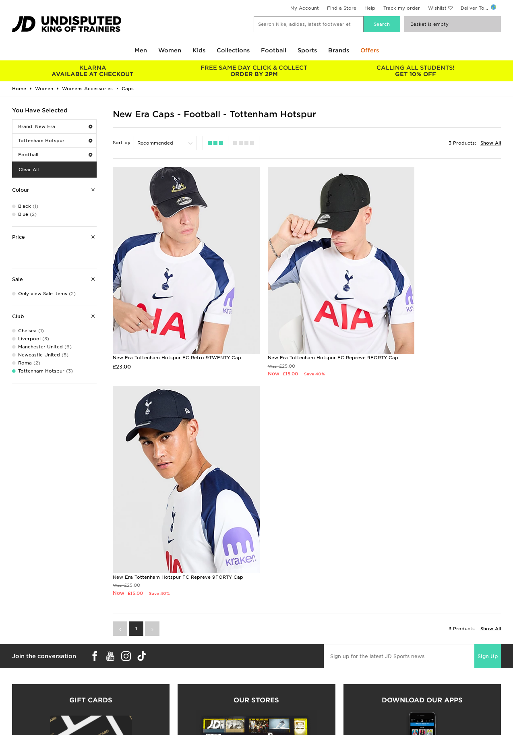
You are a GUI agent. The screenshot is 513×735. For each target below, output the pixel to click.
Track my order (401, 8)
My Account (304, 8)
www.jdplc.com (107, 729)
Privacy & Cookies (402, 664)
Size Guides (21, 664)
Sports (307, 50)
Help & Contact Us (154, 672)
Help (369, 8)
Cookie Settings (400, 680)
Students (18, 655)
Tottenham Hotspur (55, 140)
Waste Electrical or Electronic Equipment (181, 689)
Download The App (31, 689)
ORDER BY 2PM (254, 70)
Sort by (121, 142)
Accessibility (396, 672)
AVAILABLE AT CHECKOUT (92, 70)
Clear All (29, 169)
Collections (233, 50)
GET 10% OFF (415, 70)
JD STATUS (20, 680)
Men (140, 50)
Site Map (391, 689)
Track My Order (151, 680)
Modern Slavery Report (408, 697)
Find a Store (341, 8)
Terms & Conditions (404, 655)
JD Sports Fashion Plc (282, 664)
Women (169, 50)
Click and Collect (152, 664)
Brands (338, 50)
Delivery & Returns (154, 655)
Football (273, 50)
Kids (198, 50)
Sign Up (488, 415)
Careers (265, 655)
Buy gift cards (91, 575)
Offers (369, 50)
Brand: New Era (55, 126)
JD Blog (17, 697)
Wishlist (437, 8)
